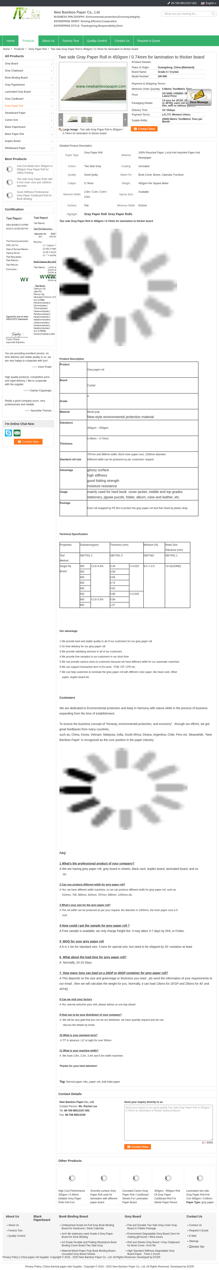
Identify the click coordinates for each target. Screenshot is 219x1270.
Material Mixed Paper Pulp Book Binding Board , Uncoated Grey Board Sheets (89, 1252)
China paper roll (30, 1257)
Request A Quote (149, 40)
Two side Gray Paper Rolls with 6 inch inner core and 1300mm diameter (35, 182)
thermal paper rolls (76, 1081)
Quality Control (97, 40)
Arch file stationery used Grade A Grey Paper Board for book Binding (87, 1235)
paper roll (94, 1081)
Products (28, 40)
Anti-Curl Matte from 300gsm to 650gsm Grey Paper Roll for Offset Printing (35, 169)
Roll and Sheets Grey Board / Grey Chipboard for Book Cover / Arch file (153, 1244)
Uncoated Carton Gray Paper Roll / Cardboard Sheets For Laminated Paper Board (135, 1196)
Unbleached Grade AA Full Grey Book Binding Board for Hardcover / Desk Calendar (88, 1227)
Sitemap (193, 1241)
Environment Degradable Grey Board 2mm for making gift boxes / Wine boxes (153, 1235)
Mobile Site (196, 1246)
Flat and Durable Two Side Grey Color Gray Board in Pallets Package (152, 1227)
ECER (156, 1257)
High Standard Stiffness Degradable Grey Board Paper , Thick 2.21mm (151, 1252)
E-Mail (192, 1235)
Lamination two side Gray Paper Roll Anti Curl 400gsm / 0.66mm (199, 1194)
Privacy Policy (11, 1257)
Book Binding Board (16, 77)
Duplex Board (13, 141)
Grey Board (11, 63)
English (210, 3)
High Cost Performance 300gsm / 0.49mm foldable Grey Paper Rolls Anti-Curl (71, 1196)
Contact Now (146, 128)
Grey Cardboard (14, 98)
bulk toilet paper (111, 1081)
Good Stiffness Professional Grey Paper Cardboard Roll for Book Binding (34, 195)
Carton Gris (11, 119)
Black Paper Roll (14, 134)
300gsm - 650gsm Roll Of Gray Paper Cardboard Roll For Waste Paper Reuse (167, 1196)
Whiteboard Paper (15, 148)
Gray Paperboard (15, 84)
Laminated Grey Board (18, 91)
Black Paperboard (15, 126)
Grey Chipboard (14, 70)
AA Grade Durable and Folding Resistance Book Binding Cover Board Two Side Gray (89, 1244)
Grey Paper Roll (37, 49)
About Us (48, 40)
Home (11, 40)
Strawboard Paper (15, 112)
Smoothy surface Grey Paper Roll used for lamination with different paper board (103, 1196)
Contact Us (122, 40)
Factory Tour (70, 40)
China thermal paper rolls (57, 1266)
